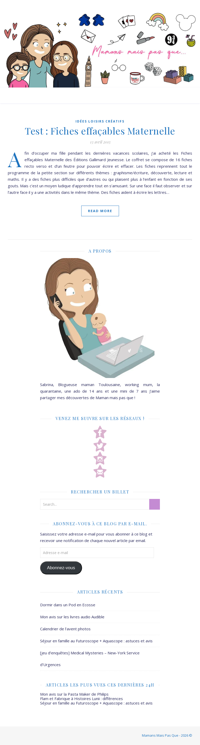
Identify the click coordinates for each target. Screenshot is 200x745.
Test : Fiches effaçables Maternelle (100, 130)
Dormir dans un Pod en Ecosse (67, 604)
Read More (100, 210)
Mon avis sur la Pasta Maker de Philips (74, 694)
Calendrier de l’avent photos (65, 628)
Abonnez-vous (61, 567)
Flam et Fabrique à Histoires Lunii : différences (81, 698)
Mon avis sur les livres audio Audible (72, 616)
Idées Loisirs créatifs (100, 121)
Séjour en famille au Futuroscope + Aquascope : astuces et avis (96, 640)
